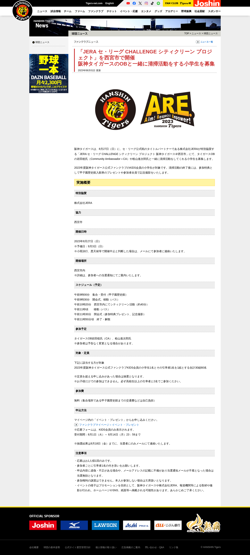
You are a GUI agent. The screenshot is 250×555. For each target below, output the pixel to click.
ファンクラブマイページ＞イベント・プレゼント (109, 424)
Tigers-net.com (94, 3)
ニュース (196, 33)
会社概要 (34, 547)
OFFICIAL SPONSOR (44, 516)
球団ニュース (42, 42)
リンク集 (173, 547)
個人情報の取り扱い (106, 547)
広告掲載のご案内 (130, 547)
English (109, 3)
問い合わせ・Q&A (154, 547)
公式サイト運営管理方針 (78, 547)
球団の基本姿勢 (52, 547)
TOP (186, 33)
